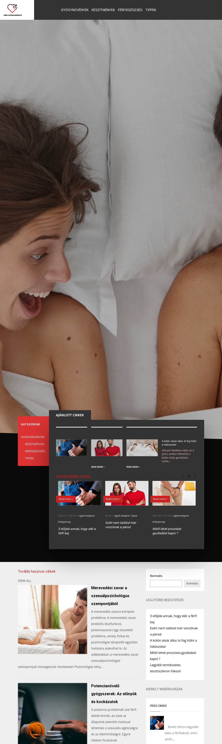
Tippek (134, 515)
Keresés (156, 576)
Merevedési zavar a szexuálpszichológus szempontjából (110, 595)
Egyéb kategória (87, 515)
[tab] (70, 415)
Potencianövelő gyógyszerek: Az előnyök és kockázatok (114, 694)
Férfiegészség (64, 521)
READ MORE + (97, 466)
